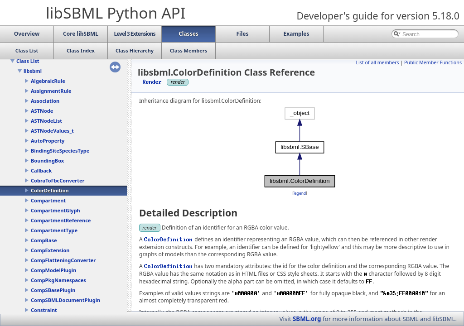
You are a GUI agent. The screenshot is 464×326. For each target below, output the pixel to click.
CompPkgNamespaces (58, 280)
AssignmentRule (51, 90)
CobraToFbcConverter (57, 180)
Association (45, 100)
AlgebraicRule (48, 80)
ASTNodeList (46, 120)
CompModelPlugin (53, 270)
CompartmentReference (61, 220)
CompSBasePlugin (53, 290)
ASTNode (42, 110)
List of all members (377, 62)
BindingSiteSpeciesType (60, 150)
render (149, 227)
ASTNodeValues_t (52, 130)
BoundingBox (47, 160)
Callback (41, 170)
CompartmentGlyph (55, 210)
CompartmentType (54, 230)
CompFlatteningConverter (63, 260)
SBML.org (307, 319)
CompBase (44, 240)
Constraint (44, 310)
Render (152, 82)
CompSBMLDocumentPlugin (65, 300)
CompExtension (50, 250)
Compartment (48, 200)
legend (300, 193)
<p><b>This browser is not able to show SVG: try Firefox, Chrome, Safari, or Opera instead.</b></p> (300, 147)
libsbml (33, 70)
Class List (27, 61)
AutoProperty (47, 140)
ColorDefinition (50, 190)
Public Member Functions (433, 62)
